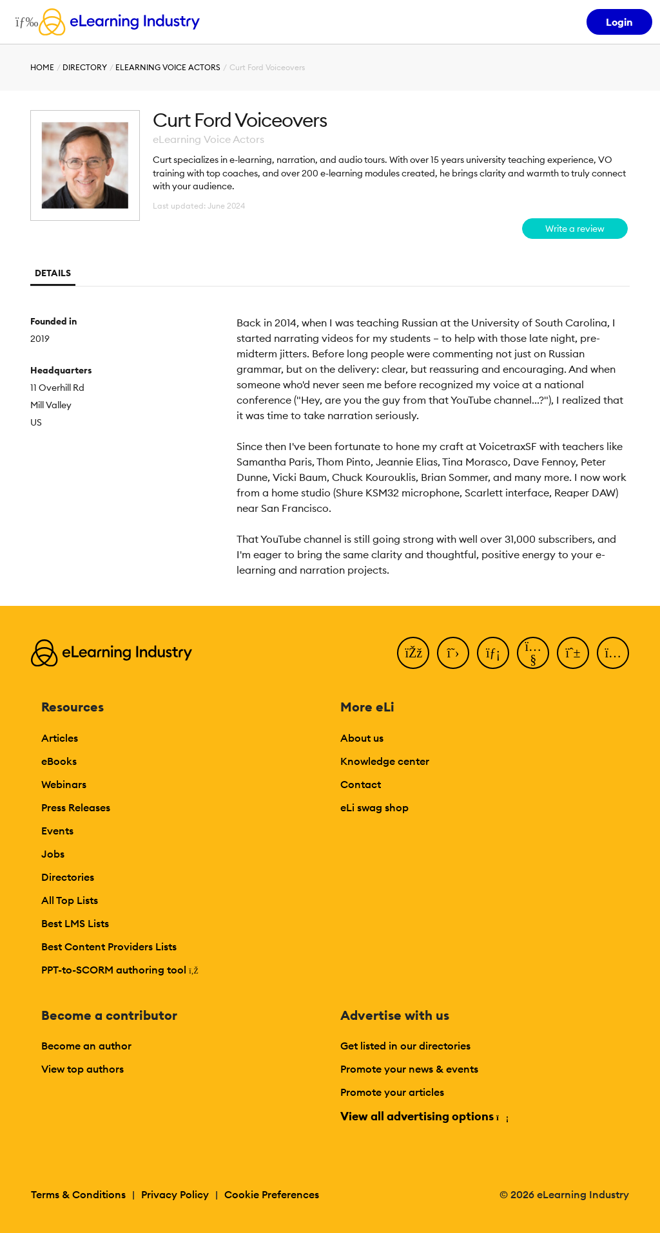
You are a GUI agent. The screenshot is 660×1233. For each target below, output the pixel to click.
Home (42, 67)
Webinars (63, 784)
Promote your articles (392, 1092)
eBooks (59, 761)
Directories (67, 877)
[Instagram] (613, 653)
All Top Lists (69, 900)
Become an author (86, 1045)
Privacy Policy (175, 1194)
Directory (85, 67)
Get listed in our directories (405, 1045)
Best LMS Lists (75, 923)
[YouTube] (533, 653)
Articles (59, 737)
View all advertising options (423, 1116)
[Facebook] (413, 653)
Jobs (52, 853)
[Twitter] (453, 653)
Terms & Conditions (78, 1194)
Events (57, 830)
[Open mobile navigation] (23, 22)
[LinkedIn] (493, 653)
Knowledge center (384, 761)
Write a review (575, 228)
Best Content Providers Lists (109, 946)
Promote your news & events (409, 1068)
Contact (360, 784)
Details (53, 273)
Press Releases (75, 807)
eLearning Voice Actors (167, 67)
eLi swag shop (374, 807)
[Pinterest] (573, 653)
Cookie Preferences (271, 1194)
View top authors (82, 1068)
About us (361, 737)
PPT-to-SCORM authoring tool (120, 969)
